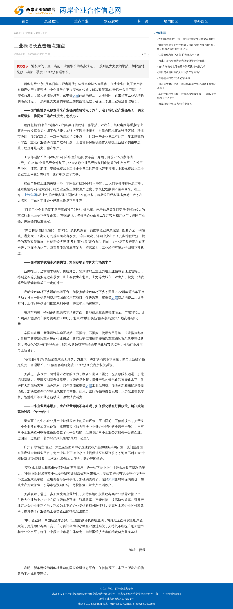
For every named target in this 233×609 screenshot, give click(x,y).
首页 (25, 21)
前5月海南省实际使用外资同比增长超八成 (181, 66)
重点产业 (81, 21)
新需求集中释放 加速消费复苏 (175, 103)
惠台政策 (51, 21)
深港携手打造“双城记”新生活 (174, 78)
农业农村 (111, 21)
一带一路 (141, 21)
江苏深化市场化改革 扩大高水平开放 (179, 54)
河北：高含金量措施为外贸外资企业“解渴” (181, 60)
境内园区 (171, 21)
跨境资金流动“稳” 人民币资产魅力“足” (179, 72)
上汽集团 (30, 195)
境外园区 (201, 21)
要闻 (38, 33)
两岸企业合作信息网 (90, 10)
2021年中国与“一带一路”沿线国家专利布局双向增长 (187, 39)
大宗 (76, 95)
